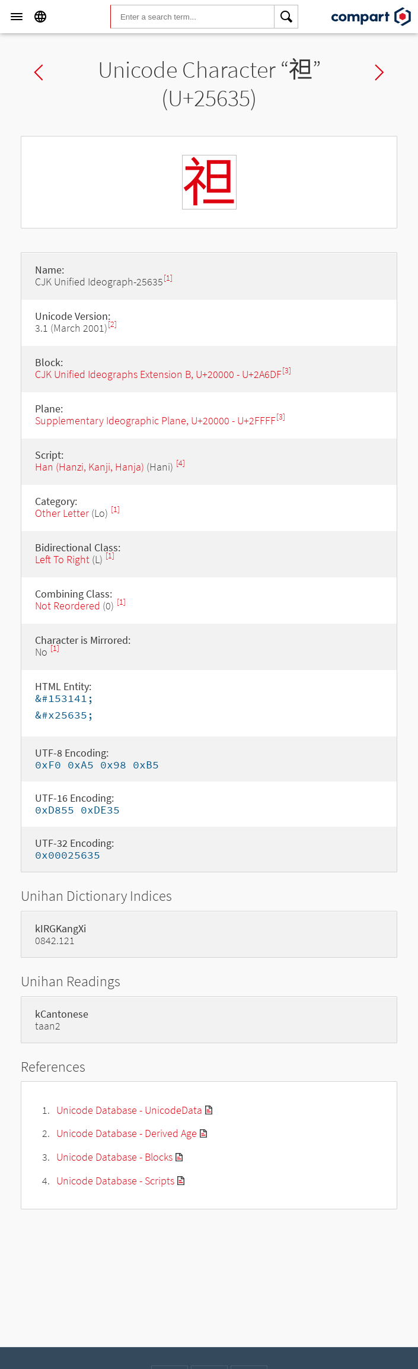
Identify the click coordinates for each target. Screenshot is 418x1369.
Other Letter (62, 513)
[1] (168, 278)
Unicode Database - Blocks (114, 1157)
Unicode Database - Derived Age (126, 1133)
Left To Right (62, 559)
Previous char (38, 72)
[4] (180, 463)
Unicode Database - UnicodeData (129, 1110)
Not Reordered (67, 605)
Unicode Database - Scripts (115, 1180)
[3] (286, 371)
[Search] (286, 16)
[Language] (40, 16)
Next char (379, 72)
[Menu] (16, 16)
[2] (112, 324)
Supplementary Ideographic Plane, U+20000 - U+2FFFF (155, 420)
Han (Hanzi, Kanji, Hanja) (89, 467)
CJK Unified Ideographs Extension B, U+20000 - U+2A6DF (158, 374)
